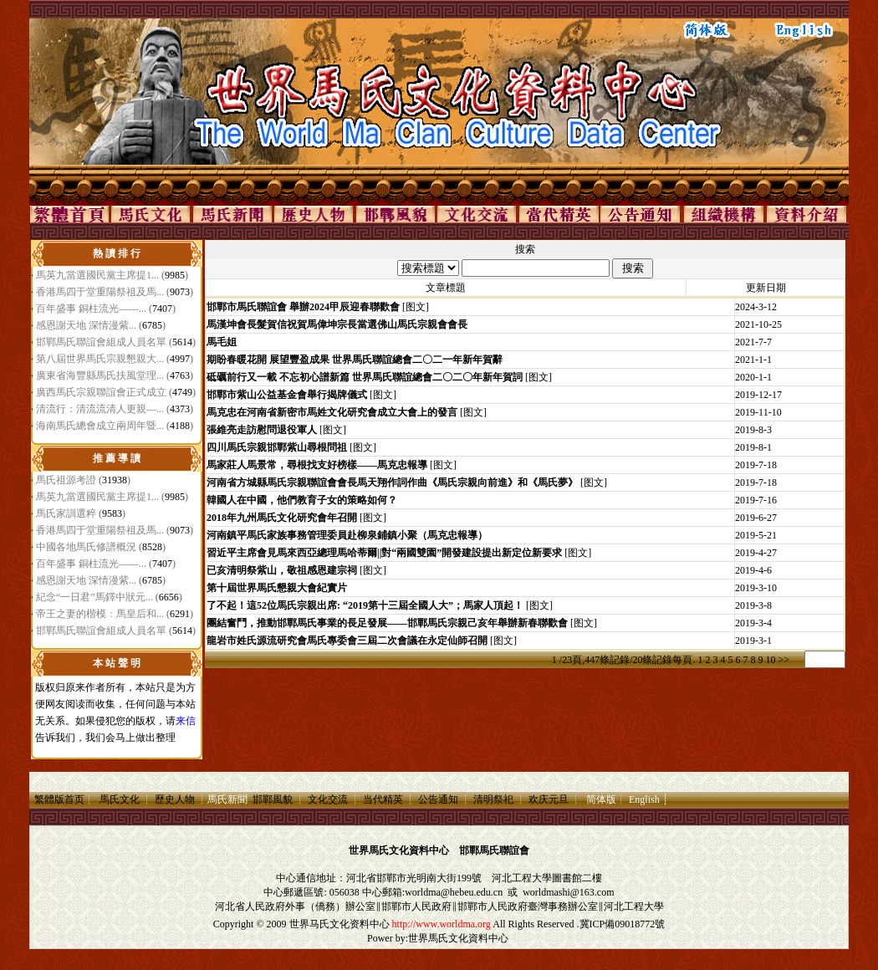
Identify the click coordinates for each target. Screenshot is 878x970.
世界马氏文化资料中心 (339, 924)
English (644, 799)
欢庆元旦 (548, 799)
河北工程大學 (522, 878)
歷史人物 (175, 799)
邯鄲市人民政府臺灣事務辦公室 (527, 906)
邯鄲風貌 (273, 799)
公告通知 (438, 799)
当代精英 (383, 799)
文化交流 (328, 799)
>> (783, 660)
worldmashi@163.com (568, 892)
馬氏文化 (120, 799)
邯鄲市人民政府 (416, 906)
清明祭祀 (493, 799)
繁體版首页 (59, 799)
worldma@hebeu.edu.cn (454, 892)
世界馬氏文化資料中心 (458, 938)
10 (770, 660)
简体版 (601, 799)
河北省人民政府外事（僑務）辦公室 (295, 906)
